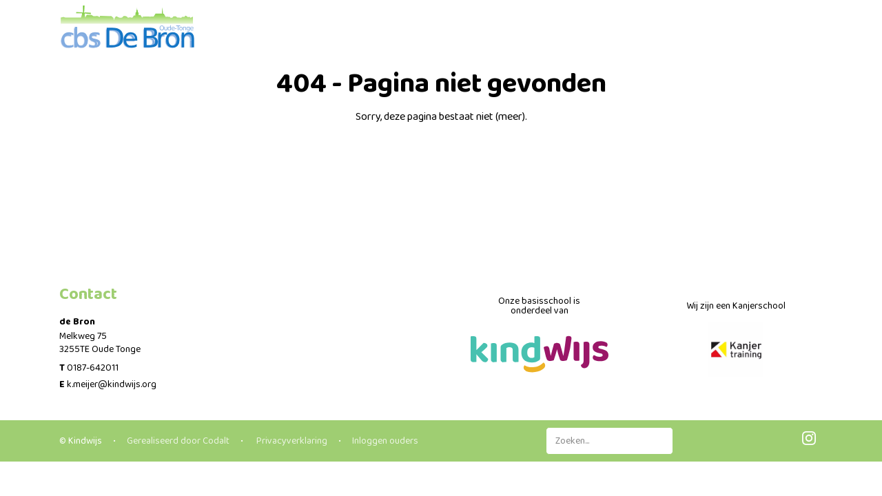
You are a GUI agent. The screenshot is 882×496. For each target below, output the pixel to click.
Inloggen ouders (385, 440)
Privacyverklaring (290, 440)
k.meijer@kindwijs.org (111, 384)
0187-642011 (93, 367)
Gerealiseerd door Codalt (178, 440)
